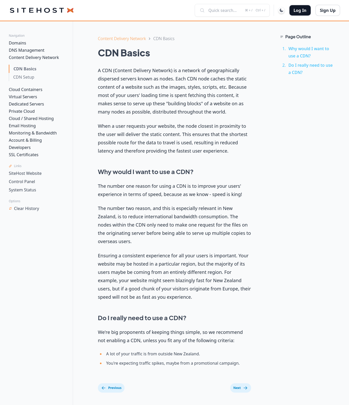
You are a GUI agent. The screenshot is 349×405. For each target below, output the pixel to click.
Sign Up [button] (328, 10)
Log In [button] (300, 10)
